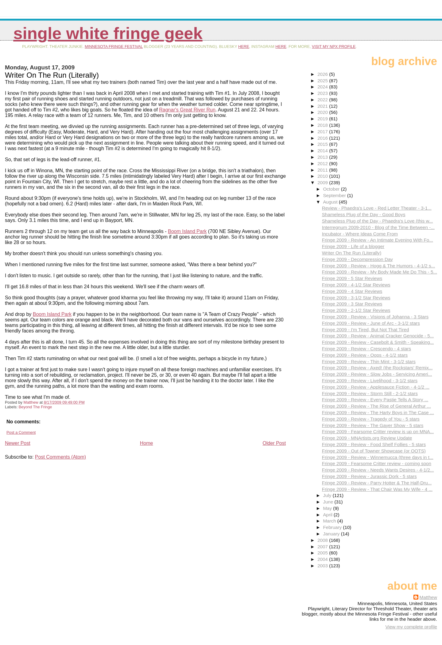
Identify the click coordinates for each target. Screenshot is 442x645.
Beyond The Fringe (35, 407)
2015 (323, 144)
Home (146, 443)
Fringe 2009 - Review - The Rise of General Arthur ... (376, 406)
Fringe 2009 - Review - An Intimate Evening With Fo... (377, 240)
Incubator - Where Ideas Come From (360, 233)
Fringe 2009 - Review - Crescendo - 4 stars (366, 348)
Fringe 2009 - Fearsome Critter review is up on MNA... (378, 431)
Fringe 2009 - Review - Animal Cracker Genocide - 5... (378, 335)
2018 (323, 125)
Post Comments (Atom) (60, 457)
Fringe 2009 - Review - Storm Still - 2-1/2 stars (370, 393)
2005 (323, 552)
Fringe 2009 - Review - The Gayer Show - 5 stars (373, 425)
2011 (323, 170)
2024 (323, 86)
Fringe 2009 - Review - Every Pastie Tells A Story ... (375, 399)
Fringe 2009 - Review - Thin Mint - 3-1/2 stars (369, 361)
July (327, 495)
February (333, 527)
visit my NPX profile (333, 46)
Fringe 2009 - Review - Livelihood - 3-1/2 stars (370, 380)
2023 (323, 93)
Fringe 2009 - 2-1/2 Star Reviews (356, 310)
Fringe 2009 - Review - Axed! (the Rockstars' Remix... (377, 367)
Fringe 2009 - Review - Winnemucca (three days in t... (377, 457)
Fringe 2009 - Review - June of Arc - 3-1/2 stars (371, 323)
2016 (323, 138)
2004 (323, 559)
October (332, 189)
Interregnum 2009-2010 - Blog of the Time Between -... (378, 227)
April (328, 514)
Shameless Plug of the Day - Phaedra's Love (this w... (377, 220)
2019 (323, 118)
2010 (323, 176)
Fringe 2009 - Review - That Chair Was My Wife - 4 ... (377, 489)
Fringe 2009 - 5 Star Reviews (352, 278)
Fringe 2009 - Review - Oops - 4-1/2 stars (365, 355)
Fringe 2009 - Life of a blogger (353, 246)
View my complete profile (411, 626)
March (330, 520)
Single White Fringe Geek (108, 33)
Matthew (428, 597)
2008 (323, 540)
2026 (323, 74)
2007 (323, 546)
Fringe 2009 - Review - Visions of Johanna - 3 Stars (375, 316)
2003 (323, 565)
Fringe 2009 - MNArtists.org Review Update (367, 438)
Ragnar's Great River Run (187, 109)
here (243, 46)
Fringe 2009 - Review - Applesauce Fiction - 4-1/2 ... (375, 387)
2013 (323, 157)
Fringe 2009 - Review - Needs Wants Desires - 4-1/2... (378, 469)
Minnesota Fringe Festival (114, 46)
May (328, 508)
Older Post (274, 443)
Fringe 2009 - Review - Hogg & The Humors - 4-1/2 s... (378, 265)
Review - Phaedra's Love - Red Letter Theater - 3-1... (377, 208)
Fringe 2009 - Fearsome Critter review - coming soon (376, 463)
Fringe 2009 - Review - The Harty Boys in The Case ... (378, 412)
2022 (323, 99)
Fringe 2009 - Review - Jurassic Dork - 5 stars (369, 476)
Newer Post (17, 443)
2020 (323, 112)
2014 (323, 150)
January (332, 533)
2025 (323, 80)
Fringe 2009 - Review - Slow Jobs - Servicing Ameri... (377, 374)
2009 (323, 182)
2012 (323, 163)
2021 (323, 106)
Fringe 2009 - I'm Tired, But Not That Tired (365, 329)
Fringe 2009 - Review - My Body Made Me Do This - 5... (379, 271)
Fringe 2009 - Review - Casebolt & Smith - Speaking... (378, 342)
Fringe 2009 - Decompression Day (357, 259)
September (335, 195)
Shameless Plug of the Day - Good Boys (363, 214)
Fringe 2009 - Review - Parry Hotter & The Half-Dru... (377, 482)
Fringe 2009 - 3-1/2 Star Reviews (356, 297)
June (328, 501)
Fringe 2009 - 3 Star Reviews (352, 303)
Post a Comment (21, 432)
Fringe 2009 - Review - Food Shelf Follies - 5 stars (374, 444)
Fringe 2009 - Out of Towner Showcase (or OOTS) (374, 450)
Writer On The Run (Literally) (352, 252)
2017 (323, 131)
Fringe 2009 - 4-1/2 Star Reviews (356, 284)
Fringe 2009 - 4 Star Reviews (352, 291)
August (331, 201)
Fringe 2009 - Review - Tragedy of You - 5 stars (371, 419)
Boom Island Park (187, 231)
